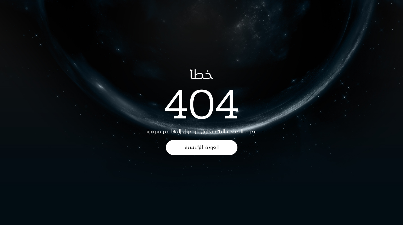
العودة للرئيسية (202, 147)
